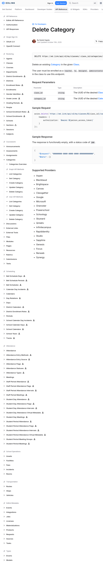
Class (76, 64)
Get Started (61, 3)
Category (55, 64)
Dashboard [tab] (29, 9)
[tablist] (51, 9)
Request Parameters (43, 82)
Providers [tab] (94, 9)
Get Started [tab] (7, 9)
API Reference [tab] (61, 9)
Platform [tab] (18, 9)
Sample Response (42, 137)
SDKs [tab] (85, 9)
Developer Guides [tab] (44, 9)
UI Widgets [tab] (75, 9)
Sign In (50, 3)
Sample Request (41, 108)
